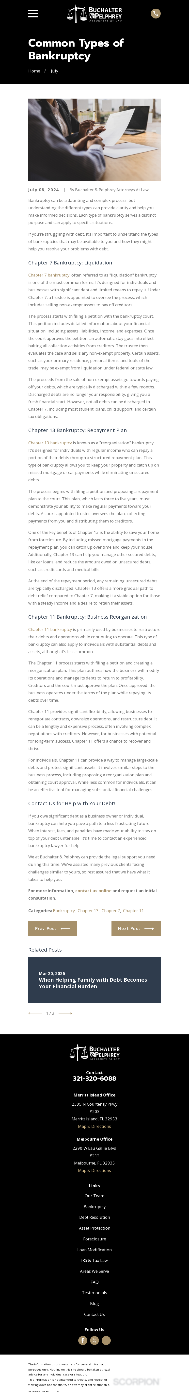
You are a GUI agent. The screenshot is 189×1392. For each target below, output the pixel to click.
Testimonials (94, 1292)
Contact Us (94, 1314)
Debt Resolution (94, 1217)
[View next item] (65, 1013)
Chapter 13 (88, 910)
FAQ (95, 1282)
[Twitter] (94, 1340)
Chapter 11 (133, 910)
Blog (94, 1303)
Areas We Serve (94, 1271)
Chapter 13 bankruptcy (50, 443)
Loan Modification (94, 1250)
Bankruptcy (64, 910)
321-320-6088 (94, 1078)
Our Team (94, 1196)
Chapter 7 (111, 910)
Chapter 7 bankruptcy (48, 275)
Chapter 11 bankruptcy (50, 629)
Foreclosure (94, 1239)
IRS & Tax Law (94, 1260)
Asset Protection (94, 1228)
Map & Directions (94, 1126)
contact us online (93, 890)
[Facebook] (82, 1340)
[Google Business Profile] (106, 1340)
